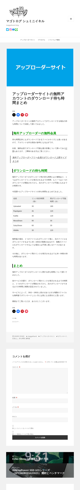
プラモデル (41, 40)
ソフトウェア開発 (54, 40)
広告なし (15, 338)
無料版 (28, 338)
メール (15, 407)
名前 (14, 398)
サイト (14, 417)
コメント (16, 367)
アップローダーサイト (27, 40)
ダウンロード (62, 336)
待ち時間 (22, 338)
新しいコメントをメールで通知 (23, 428)
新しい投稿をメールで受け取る (23, 434)
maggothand (32, 336)
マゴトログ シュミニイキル (25, 21)
